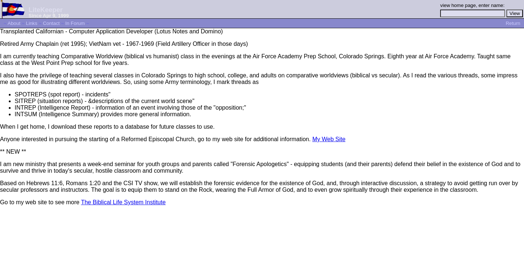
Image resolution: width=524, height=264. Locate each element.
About (14, 23)
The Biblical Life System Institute (123, 202)
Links (31, 23)
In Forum (75, 23)
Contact (51, 23)
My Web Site (328, 139)
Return (513, 23)
